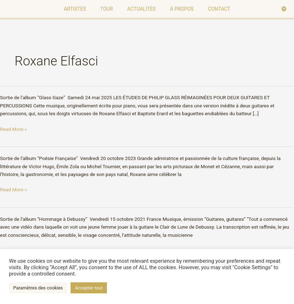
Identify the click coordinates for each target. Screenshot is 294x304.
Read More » (13, 128)
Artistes (75, 9)
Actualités (141, 9)
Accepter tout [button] (89, 287)
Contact (219, 9)
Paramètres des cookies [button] (38, 287)
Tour (106, 9)
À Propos (182, 9)
